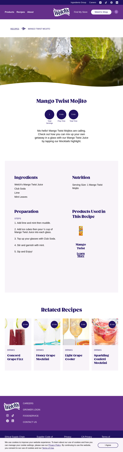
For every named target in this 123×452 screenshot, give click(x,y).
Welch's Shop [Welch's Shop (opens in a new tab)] (101, 12)
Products (9, 12)
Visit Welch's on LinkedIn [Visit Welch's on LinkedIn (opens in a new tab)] (12, 420)
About (30, 12)
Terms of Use (48, 448)
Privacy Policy (54, 445)
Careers (28, 403)
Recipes (21, 12)
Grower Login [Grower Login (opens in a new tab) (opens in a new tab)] (31, 409)
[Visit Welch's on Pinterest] (111, 2)
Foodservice (31, 416)
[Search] (116, 12)
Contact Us (30, 422)
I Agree (108, 445)
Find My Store (80, 12)
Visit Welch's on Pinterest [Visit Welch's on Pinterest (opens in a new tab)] (7, 420)
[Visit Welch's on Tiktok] (106, 2)
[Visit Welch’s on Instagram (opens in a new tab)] (100, 2)
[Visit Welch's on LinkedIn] (117, 2)
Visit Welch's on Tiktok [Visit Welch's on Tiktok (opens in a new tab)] (12, 415)
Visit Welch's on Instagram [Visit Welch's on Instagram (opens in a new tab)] (7, 415)
